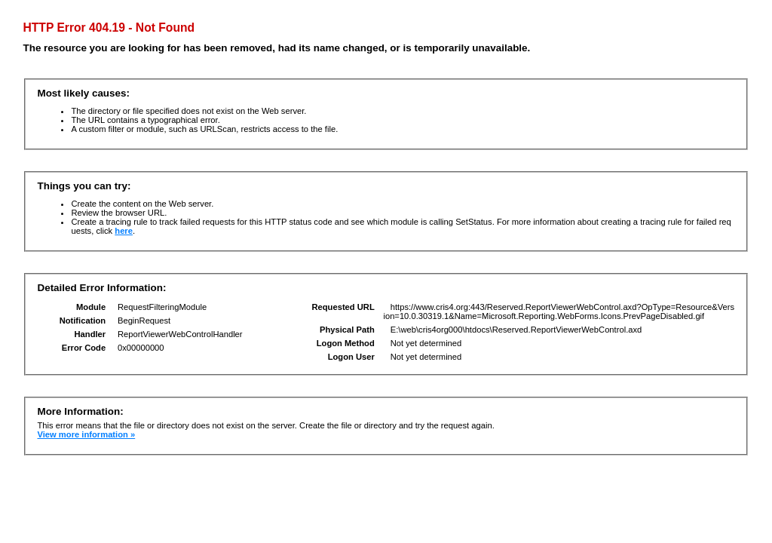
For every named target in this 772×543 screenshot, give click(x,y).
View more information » (86, 434)
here (124, 230)
